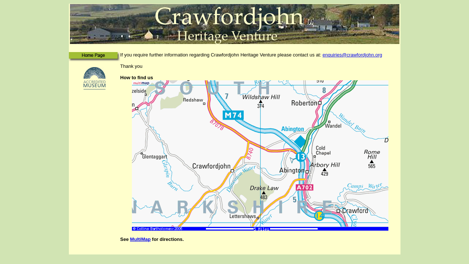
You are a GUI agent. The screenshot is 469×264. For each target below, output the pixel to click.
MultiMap (140, 239)
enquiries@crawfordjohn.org (352, 55)
